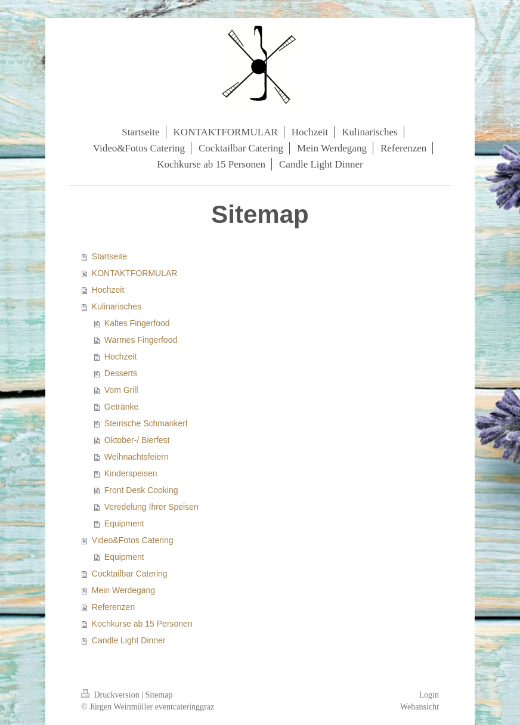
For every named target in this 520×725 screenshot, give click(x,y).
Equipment (124, 523)
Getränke (121, 406)
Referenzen (113, 607)
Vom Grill (121, 390)
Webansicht (419, 706)
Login (429, 694)
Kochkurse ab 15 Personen (142, 623)
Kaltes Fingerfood (137, 323)
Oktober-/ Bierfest (137, 440)
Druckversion (111, 694)
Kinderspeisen (130, 473)
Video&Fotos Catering (133, 540)
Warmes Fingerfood (140, 340)
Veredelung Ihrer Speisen (151, 507)
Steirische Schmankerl (145, 423)
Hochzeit (108, 290)
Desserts (120, 373)
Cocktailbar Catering (130, 573)
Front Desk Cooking (141, 490)
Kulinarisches (116, 306)
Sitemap (159, 694)
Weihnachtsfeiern (136, 456)
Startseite (109, 256)
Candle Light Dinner (129, 640)
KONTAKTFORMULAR (135, 273)
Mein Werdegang (123, 590)
